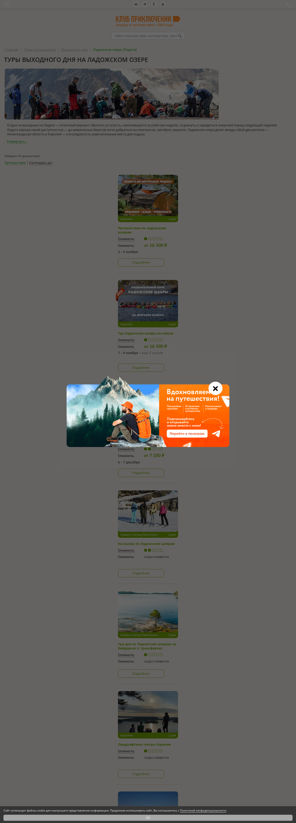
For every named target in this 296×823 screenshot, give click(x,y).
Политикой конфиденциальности (203, 810)
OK (148, 817)
